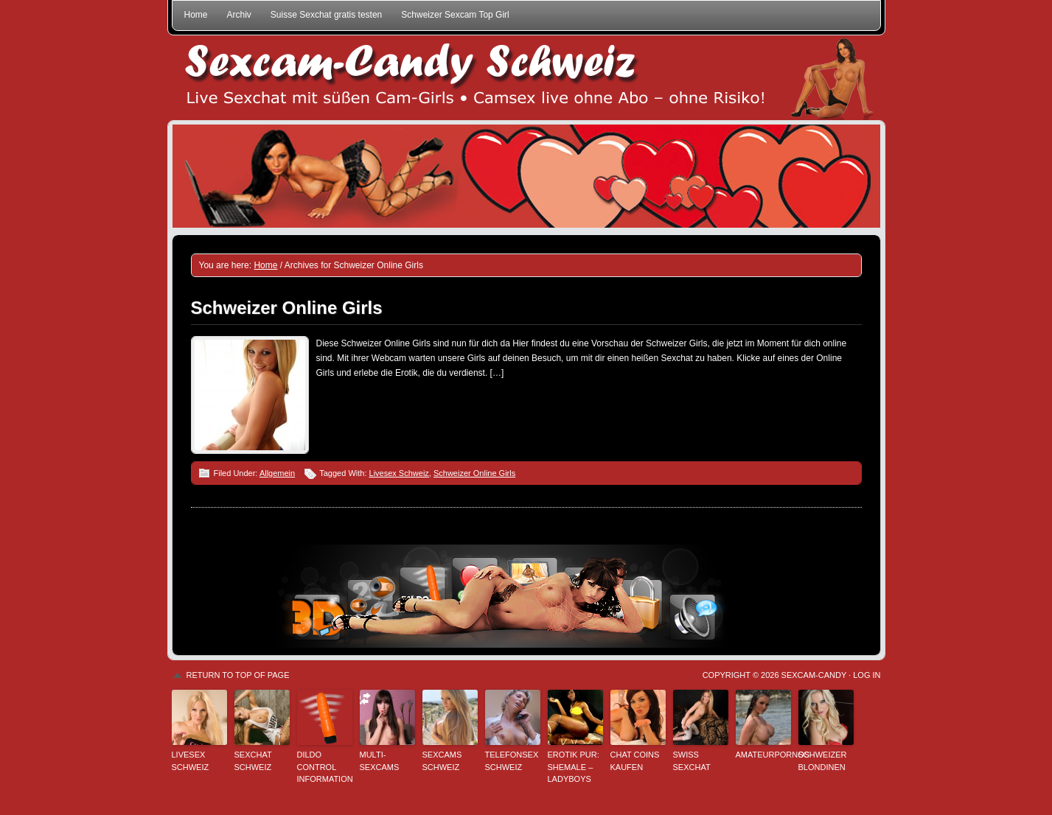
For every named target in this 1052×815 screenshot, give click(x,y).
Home (196, 15)
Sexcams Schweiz (442, 761)
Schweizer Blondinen (822, 761)
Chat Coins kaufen (635, 761)
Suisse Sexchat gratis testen (326, 15)
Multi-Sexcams (380, 761)
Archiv (239, 15)
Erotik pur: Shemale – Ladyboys (573, 766)
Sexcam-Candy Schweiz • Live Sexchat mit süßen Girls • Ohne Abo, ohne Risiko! (526, 77)
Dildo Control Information (324, 766)
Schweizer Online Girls (287, 308)
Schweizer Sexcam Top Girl (455, 15)
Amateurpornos (763, 754)
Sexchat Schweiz (253, 761)
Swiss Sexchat (692, 761)
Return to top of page (238, 675)
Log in (866, 675)
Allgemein (277, 473)
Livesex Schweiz (399, 473)
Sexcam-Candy (813, 675)
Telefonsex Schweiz (512, 761)
